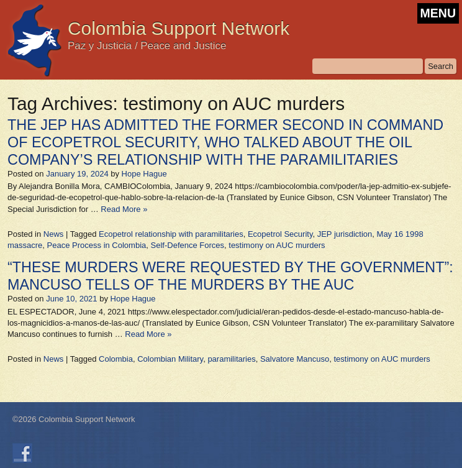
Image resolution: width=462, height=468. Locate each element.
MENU (438, 13)
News (53, 234)
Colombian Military (170, 359)
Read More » (124, 209)
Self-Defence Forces (188, 245)
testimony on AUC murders (277, 245)
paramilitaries (231, 359)
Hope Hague (144, 173)
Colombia (116, 359)
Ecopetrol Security (280, 234)
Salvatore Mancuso (294, 359)
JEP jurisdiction (345, 234)
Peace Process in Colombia (97, 245)
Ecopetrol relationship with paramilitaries (171, 234)
